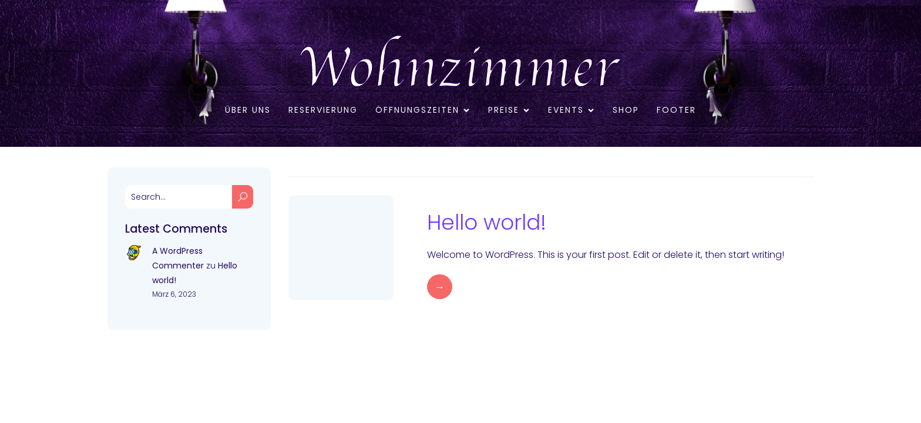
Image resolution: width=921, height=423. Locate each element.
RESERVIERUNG (323, 110)
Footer (676, 110)
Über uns (248, 110)
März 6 (442, 202)
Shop (626, 110)
